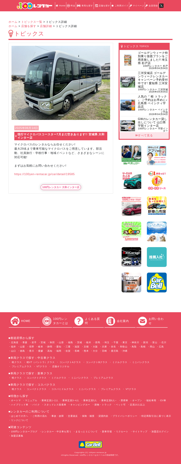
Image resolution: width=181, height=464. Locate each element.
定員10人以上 (137, 404)
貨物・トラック (103, 404)
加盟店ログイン (160, 431)
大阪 (95, 346)
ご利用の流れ (39, 416)
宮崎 (104, 351)
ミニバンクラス (141, 362)
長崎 (77, 351)
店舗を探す (102, 6)
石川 (163, 342)
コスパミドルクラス (62, 389)
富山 (154, 342)
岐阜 (40, 346)
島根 (143, 346)
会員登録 (151, 5)
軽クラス (16, 362)
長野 (31, 346)
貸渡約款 (103, 416)
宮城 (43, 342)
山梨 (22, 346)
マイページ (137, 5)
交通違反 (73, 416)
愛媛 (40, 351)
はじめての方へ (19, 416)
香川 (31, 351)
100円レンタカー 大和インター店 (60, 187)
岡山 (152, 346)
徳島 (22, 351)
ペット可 (121, 404)
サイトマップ (140, 431)
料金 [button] (71, 5)
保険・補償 (88, 416)
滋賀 (77, 346)
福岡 (58, 351)
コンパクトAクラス (70, 362)
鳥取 (134, 346)
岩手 (34, 342)
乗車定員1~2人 (50, 400)
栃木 (88, 342)
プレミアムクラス (21, 366)
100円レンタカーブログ (24, 431)
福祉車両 (151, 400)
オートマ (16, 400)
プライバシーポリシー (125, 416)
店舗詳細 (46, 26)
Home (60, 5)
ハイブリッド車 (19, 404)
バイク (36, 404)
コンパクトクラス (36, 377)
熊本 (86, 351)
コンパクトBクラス (96, 362)
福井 (13, 346)
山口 (13, 351)
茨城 (79, 342)
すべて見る (144, 135)
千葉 (115, 342)
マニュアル (31, 400)
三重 (68, 346)
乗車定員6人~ (109, 400)
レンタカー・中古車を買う (56, 431)
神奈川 (135, 342)
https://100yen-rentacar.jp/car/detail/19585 (44, 174)
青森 (24, 342)
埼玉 (106, 342)
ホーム (12, 21)
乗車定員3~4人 (70, 400)
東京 (124, 342)
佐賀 (68, 351)
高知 (49, 351)
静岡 (49, 346)
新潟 (145, 342)
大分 (95, 351)
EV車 (163, 400)
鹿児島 (114, 351)
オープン (137, 400)
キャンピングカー (80, 404)
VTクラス (41, 366)
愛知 (58, 346)
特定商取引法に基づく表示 (156, 416)
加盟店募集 (17, 435)
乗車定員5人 (90, 400)
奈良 (113, 346)
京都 (86, 346)
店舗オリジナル (60, 366)
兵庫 (104, 346)
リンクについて (19, 420)
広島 (161, 346)
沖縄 (124, 351)
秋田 (52, 342)
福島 (70, 342)
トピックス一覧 (31, 21)
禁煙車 (124, 400)
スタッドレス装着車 (55, 404)
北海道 (14, 342)
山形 (61, 342)
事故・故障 (57, 416)
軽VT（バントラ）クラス (40, 362)
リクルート (122, 431)
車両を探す (85, 6)
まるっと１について (86, 431)
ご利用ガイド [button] (120, 5)
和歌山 (123, 346)
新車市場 (107, 431)
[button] (18, 83)
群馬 (97, 342)
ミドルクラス (119, 362)
